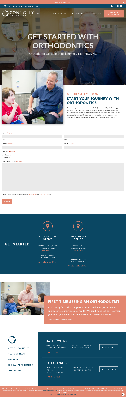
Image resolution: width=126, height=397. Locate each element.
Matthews (7, 157)
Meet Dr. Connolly (18, 348)
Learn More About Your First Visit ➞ (60, 319)
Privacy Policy (33, 194)
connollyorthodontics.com (50, 390)
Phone (7, 144)
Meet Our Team (16, 354)
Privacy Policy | (54, 394)
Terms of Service (43, 194)
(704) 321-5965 (78, 250)
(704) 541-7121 (47, 250)
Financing (13, 359)
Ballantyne (7, 155)
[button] (12, 6)
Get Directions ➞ (108, 347)
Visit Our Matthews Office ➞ (78, 266)
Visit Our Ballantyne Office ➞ (48, 262)
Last (65, 140)
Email (69, 144)
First (3, 140)
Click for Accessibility (70, 394)
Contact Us (14, 371)
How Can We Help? (12, 161)
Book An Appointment (114, 13)
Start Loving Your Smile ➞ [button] (63, 2)
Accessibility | (61, 394)
